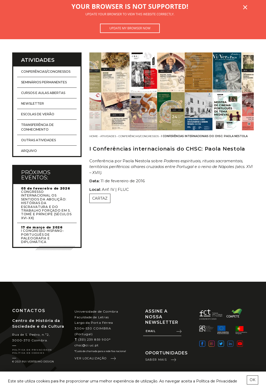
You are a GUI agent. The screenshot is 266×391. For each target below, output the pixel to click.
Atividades (108, 136)
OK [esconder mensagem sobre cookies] (252, 379)
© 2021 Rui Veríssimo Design (33, 361)
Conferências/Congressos (138, 136)
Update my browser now (129, 28)
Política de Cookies (28, 353)
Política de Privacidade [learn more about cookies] (216, 381)
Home (93, 136)
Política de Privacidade (32, 349)
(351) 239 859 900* (93, 339)
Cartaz (100, 198)
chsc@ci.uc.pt (87, 345)
